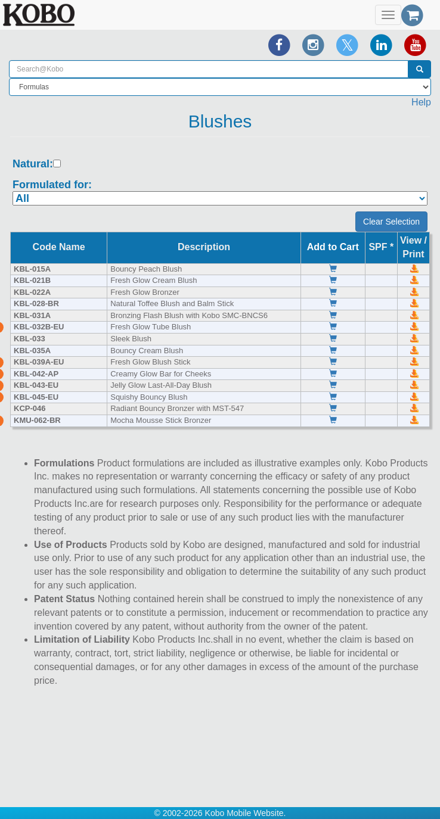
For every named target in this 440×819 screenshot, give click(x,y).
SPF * (380, 247)
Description (204, 247)
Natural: (33, 164)
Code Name (59, 247)
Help (421, 102)
